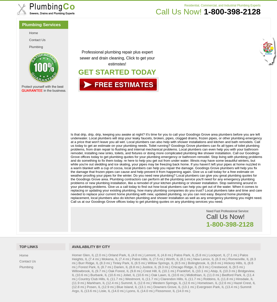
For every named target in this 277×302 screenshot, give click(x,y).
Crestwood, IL (221, 267)
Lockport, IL (217, 255)
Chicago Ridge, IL (184, 267)
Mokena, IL (110, 259)
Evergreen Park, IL (210, 287)
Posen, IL (94, 287)
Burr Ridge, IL (88, 263)
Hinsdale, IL (244, 279)
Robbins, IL (211, 279)
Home (33, 33)
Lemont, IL (152, 255)
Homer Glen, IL (83, 255)
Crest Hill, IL (152, 271)
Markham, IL (96, 283)
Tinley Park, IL (123, 263)
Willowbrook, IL (83, 271)
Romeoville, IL (238, 259)
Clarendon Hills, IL (174, 279)
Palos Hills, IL (142, 259)
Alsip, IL (216, 271)
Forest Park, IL (89, 267)
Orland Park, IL (119, 255)
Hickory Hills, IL (235, 263)
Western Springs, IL (167, 283)
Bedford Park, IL (234, 275)
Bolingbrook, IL (199, 263)
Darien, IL (121, 267)
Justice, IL (149, 267)
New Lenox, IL (203, 259)
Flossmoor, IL (165, 291)
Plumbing (36, 47)
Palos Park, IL (184, 255)
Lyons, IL (133, 291)
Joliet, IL (129, 275)
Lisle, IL (105, 291)
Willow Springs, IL (161, 263)
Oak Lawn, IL (161, 275)
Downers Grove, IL (167, 287)
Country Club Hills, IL (94, 279)
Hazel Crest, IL (245, 283)
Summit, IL (129, 283)
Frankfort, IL (186, 271)
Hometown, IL (207, 283)
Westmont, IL (135, 279)
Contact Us (37, 40)
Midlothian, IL (196, 275)
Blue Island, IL (127, 287)
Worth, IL (172, 259)
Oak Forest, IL (118, 271)
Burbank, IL (98, 275)
